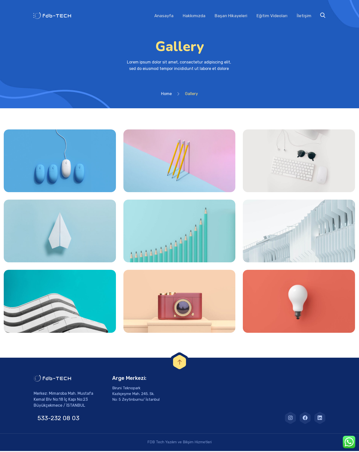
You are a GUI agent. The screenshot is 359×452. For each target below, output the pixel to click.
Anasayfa (164, 15)
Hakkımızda (194, 15)
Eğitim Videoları (272, 15)
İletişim (304, 15)
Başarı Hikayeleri (231, 15)
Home (166, 94)
